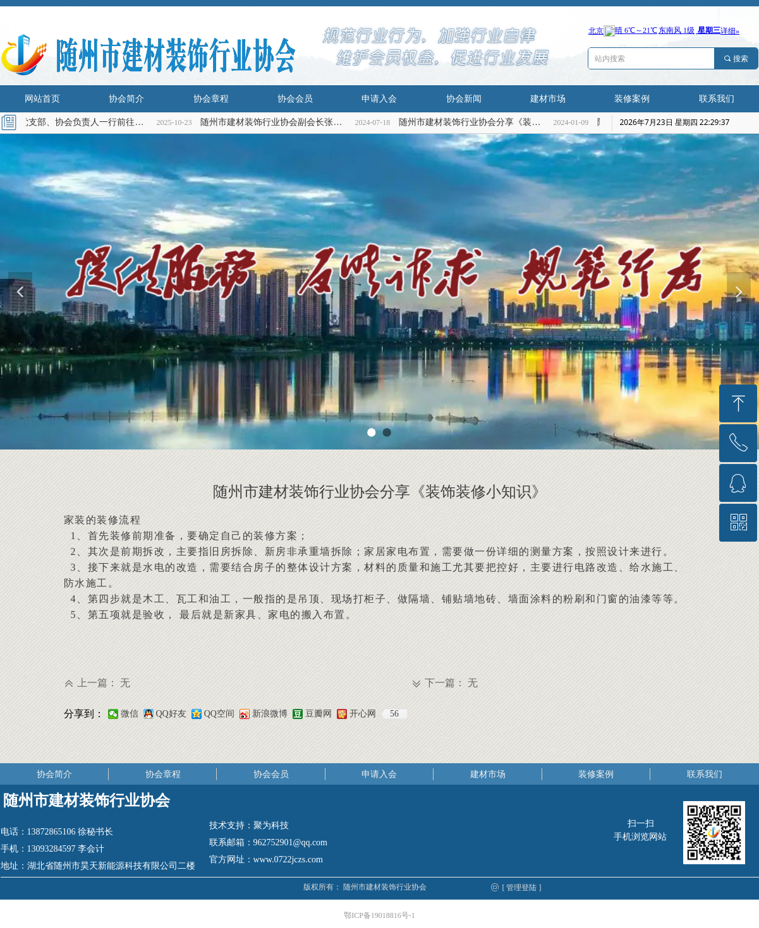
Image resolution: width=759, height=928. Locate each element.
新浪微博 (270, 713)
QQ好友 (171, 713)
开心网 (362, 713)
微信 (129, 713)
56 (394, 713)
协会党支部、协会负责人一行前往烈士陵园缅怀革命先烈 (81, 122)
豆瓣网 (318, 713)
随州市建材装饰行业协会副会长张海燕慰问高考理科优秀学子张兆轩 (280, 122)
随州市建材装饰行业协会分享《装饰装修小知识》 (478, 122)
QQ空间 (219, 713)
